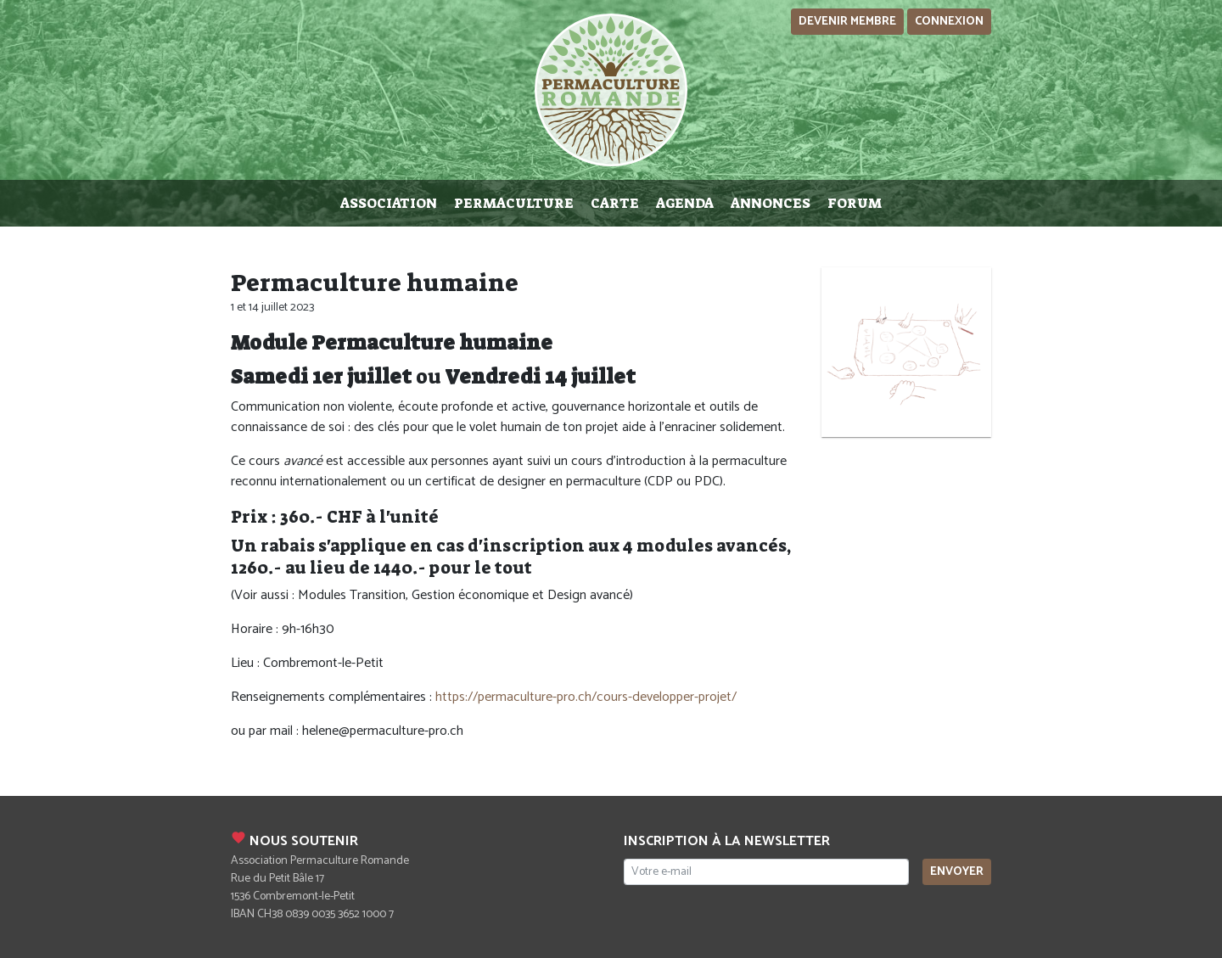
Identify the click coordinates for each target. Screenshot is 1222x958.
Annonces (770, 203)
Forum (854, 203)
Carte (615, 203)
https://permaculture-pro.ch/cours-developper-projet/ (586, 697)
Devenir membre (847, 21)
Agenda (685, 203)
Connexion (949, 21)
